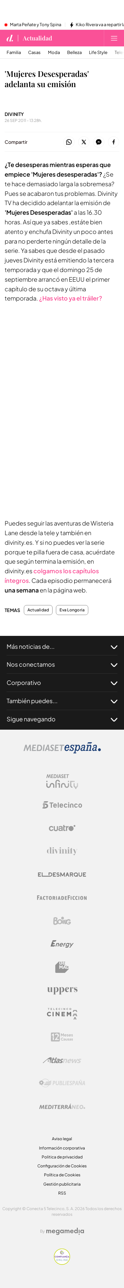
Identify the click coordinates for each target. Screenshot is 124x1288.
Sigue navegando (62, 719)
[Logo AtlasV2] (62, 1060)
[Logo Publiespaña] (62, 1083)
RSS (62, 1193)
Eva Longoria (72, 610)
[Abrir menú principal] (114, 38)
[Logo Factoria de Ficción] (62, 897)
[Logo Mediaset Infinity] (62, 781)
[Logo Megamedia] (65, 1231)
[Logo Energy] (62, 944)
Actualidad (38, 610)
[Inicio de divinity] (10, 38)
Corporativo (62, 683)
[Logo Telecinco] (62, 805)
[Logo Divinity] (62, 851)
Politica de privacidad (62, 1156)
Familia (14, 52)
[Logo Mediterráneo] (62, 1106)
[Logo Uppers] (62, 990)
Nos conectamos (62, 664)
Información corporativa (62, 1148)
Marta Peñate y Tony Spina (35, 25)
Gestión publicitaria (62, 1184)
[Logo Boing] (62, 921)
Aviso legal (62, 1138)
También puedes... (62, 701)
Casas (34, 52)
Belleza (74, 52)
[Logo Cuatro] (62, 828)
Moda (54, 52)
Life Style (98, 52)
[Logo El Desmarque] (62, 874)
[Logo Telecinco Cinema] (62, 1014)
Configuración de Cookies (62, 1165)
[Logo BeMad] (62, 967)
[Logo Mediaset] (62, 752)
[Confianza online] (62, 1263)
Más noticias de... (62, 646)
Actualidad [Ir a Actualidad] (37, 38)
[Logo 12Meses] (62, 1037)
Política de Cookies (62, 1174)
